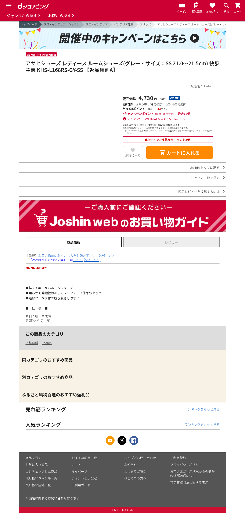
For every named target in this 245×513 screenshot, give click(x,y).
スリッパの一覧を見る (203, 177)
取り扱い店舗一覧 (38, 485)
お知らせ (130, 464)
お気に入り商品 (37, 464)
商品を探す (34, 458)
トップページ (29, 24)
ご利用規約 (178, 458)
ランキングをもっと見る (202, 409)
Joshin (47, 343)
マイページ (79, 471)
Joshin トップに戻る (204, 167)
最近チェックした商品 (41, 471)
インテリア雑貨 (123, 24)
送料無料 (32, 343)
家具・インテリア (97, 24)
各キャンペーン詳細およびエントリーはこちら (156, 119)
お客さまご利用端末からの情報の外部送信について (192, 473)
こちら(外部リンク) (86, 260)
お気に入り (133, 155)
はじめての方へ (135, 478)
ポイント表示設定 (84, 478)
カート (76, 464)
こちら (75, 498)
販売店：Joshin (202, 86)
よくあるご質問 (135, 471)
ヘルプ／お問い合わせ (140, 458)
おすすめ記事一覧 (84, 458)
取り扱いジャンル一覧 (41, 478)
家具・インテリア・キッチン (61, 24)
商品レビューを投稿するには (198, 191)
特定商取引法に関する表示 (189, 482)
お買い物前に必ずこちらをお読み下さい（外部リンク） (78, 255)
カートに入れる (179, 152)
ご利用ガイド (81, 485)
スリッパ (145, 24)
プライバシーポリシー (186, 464)
